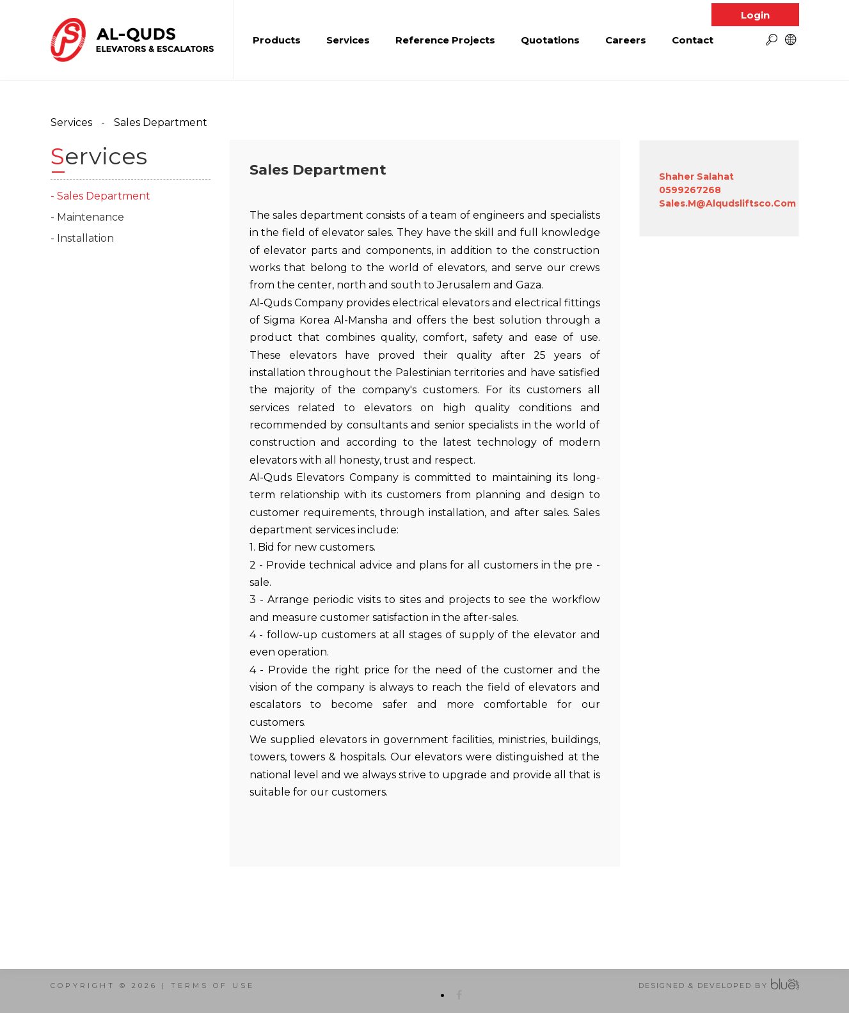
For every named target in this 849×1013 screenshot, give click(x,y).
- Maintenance (87, 217)
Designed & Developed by (703, 985)
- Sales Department (100, 196)
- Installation (82, 238)
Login (755, 10)
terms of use (213, 985)
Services (71, 122)
